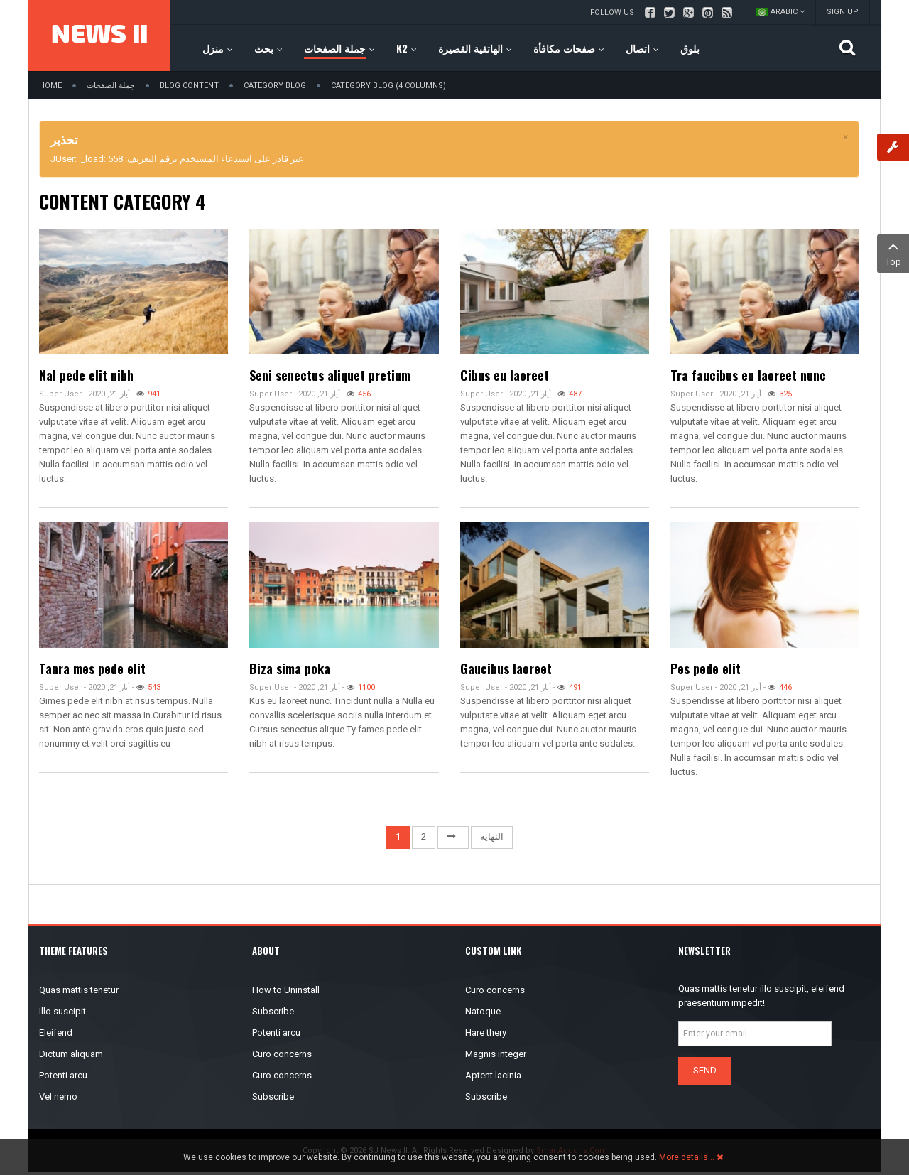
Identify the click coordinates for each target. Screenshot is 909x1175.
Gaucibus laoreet (506, 668)
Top (893, 252)
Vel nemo (58, 1096)
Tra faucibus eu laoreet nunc (748, 375)
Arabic (780, 11)
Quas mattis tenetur (79, 990)
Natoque (483, 1011)
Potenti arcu (63, 1075)
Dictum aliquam (71, 1054)
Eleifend (55, 1032)
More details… (686, 1157)
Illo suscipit (62, 1011)
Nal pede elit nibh (86, 375)
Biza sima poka (289, 668)
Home (50, 85)
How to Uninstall (286, 990)
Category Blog (275, 85)
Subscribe (273, 1011)
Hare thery (485, 1032)
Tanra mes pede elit (92, 668)
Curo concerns (282, 1054)
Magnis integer (495, 1054)
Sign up (843, 11)
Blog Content (189, 85)
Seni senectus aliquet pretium (329, 375)
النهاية (492, 836)
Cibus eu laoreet (504, 375)
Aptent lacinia (493, 1075)
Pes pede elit (705, 668)
